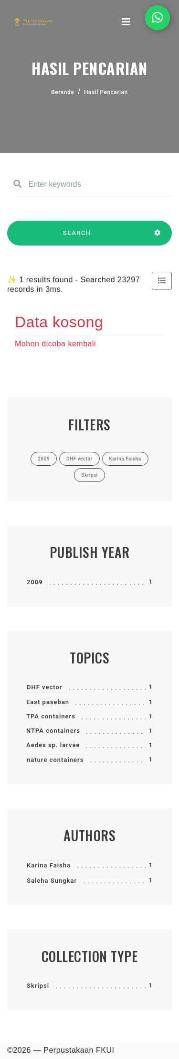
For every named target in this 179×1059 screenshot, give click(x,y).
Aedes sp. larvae (53, 745)
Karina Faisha (49, 865)
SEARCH (77, 237)
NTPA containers (53, 730)
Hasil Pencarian (106, 92)
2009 (35, 582)
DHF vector (45, 687)
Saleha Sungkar (52, 880)
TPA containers (50, 716)
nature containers (55, 759)
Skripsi (38, 985)
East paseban (47, 702)
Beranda (62, 92)
